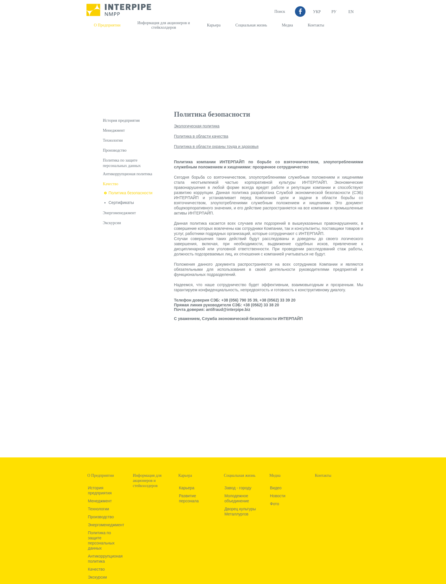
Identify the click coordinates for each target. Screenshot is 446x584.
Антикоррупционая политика (127, 174)
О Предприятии (107, 25)
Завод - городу (237, 488)
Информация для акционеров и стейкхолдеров (163, 25)
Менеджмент (114, 130)
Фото (274, 504)
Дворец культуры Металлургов (240, 511)
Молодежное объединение (236, 498)
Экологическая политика (197, 126)
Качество (110, 184)
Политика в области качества (201, 136)
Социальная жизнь (251, 25)
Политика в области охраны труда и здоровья (216, 146)
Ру (333, 12)
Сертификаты (121, 202)
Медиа (287, 25)
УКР (317, 12)
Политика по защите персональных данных (101, 540)
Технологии (113, 140)
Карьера (213, 25)
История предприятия (121, 120)
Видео (276, 488)
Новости (277, 496)
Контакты (316, 25)
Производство (115, 150)
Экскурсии (112, 223)
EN (351, 12)
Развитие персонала (189, 498)
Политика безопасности (130, 193)
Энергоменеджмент (119, 213)
